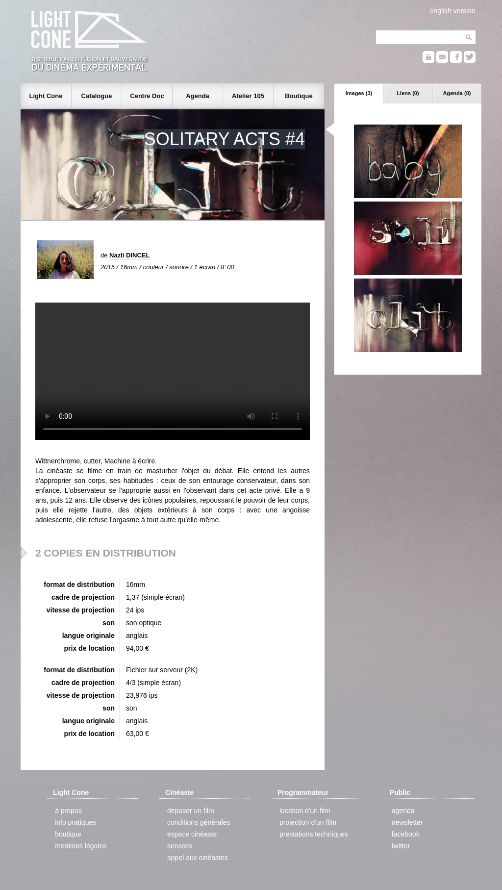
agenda (403, 810)
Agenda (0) (457, 93)
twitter (401, 846)
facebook (406, 834)
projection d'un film (307, 822)
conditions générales (198, 822)
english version (453, 11)
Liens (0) (408, 93)
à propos (68, 810)
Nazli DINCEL (129, 255)
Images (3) (359, 93)
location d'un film (304, 810)
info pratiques (75, 822)
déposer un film (190, 810)
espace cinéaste (192, 834)
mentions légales (80, 846)
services (179, 846)
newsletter (407, 822)
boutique (68, 834)
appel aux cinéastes (197, 858)
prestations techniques (313, 834)
